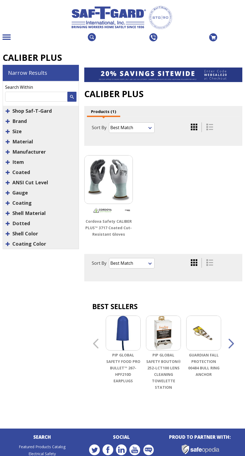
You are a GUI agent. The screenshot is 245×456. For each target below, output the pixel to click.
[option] (123, 363)
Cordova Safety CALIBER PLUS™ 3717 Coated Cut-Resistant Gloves (108, 228)
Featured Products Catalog (42, 447)
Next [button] (231, 344)
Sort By (99, 127)
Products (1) (103, 111)
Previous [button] (95, 344)
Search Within (19, 87)
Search (42, 437)
